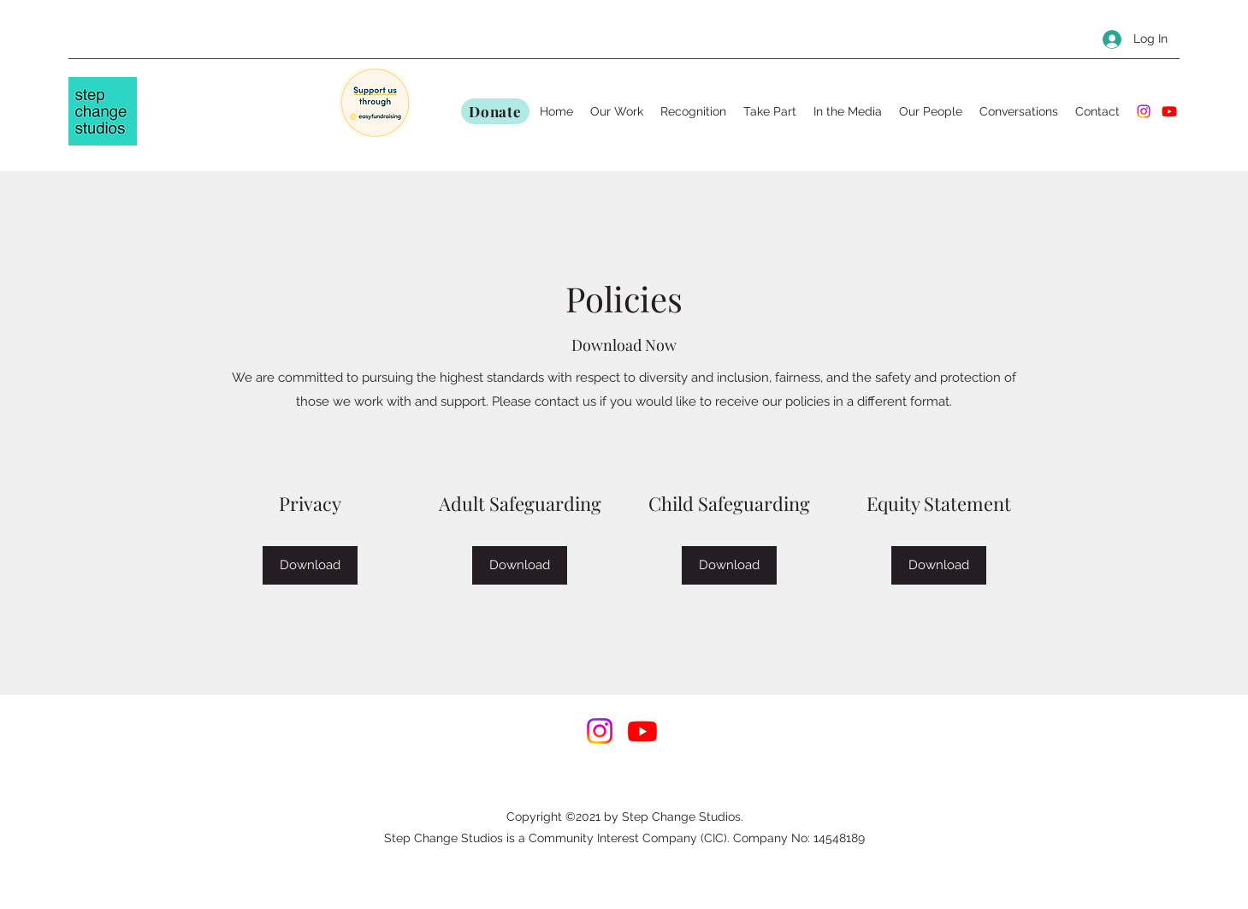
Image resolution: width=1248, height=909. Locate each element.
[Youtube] (1169, 111)
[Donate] (495, 111)
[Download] (310, 565)
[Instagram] (1143, 111)
